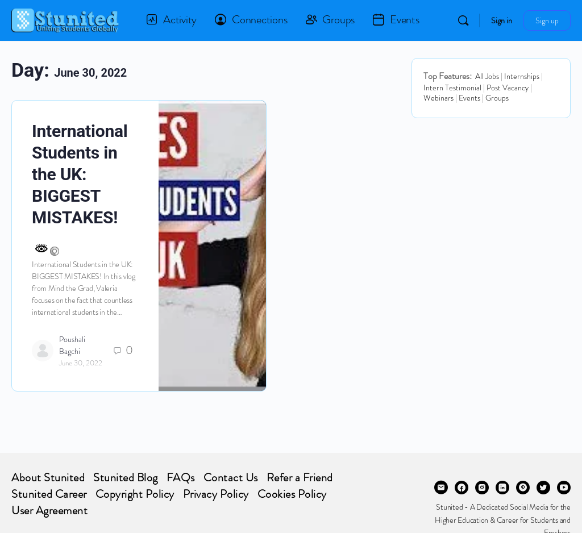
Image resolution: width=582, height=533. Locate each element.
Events (469, 97)
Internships (521, 76)
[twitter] (543, 487)
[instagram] (482, 487)
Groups (497, 97)
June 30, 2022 (80, 362)
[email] (441, 487)
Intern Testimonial (452, 87)
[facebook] (461, 487)
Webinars (438, 97)
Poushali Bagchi (72, 345)
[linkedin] (502, 487)
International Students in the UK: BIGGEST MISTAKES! (80, 174)
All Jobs (487, 76)
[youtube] (564, 487)
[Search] (463, 20)
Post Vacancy (508, 87)
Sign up (547, 20)
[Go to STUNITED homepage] (65, 18)
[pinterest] (523, 487)
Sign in (501, 20)
